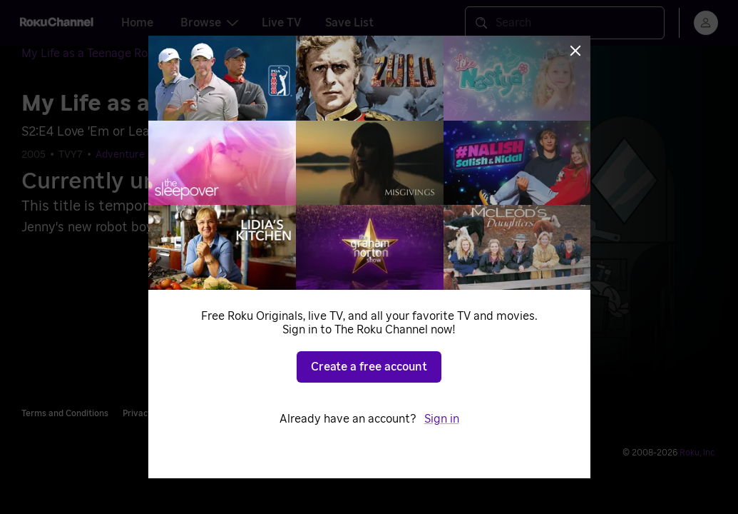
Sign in (441, 419)
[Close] (575, 50)
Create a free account (369, 367)
